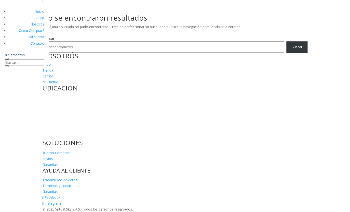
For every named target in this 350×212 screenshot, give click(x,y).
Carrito (47, 76)
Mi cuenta (36, 37)
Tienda (39, 18)
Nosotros (37, 24)
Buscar (296, 47)
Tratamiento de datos (59, 180)
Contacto (37, 43)
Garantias (50, 164)
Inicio (40, 11)
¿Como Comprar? (30, 31)
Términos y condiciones (61, 185)
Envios (47, 158)
